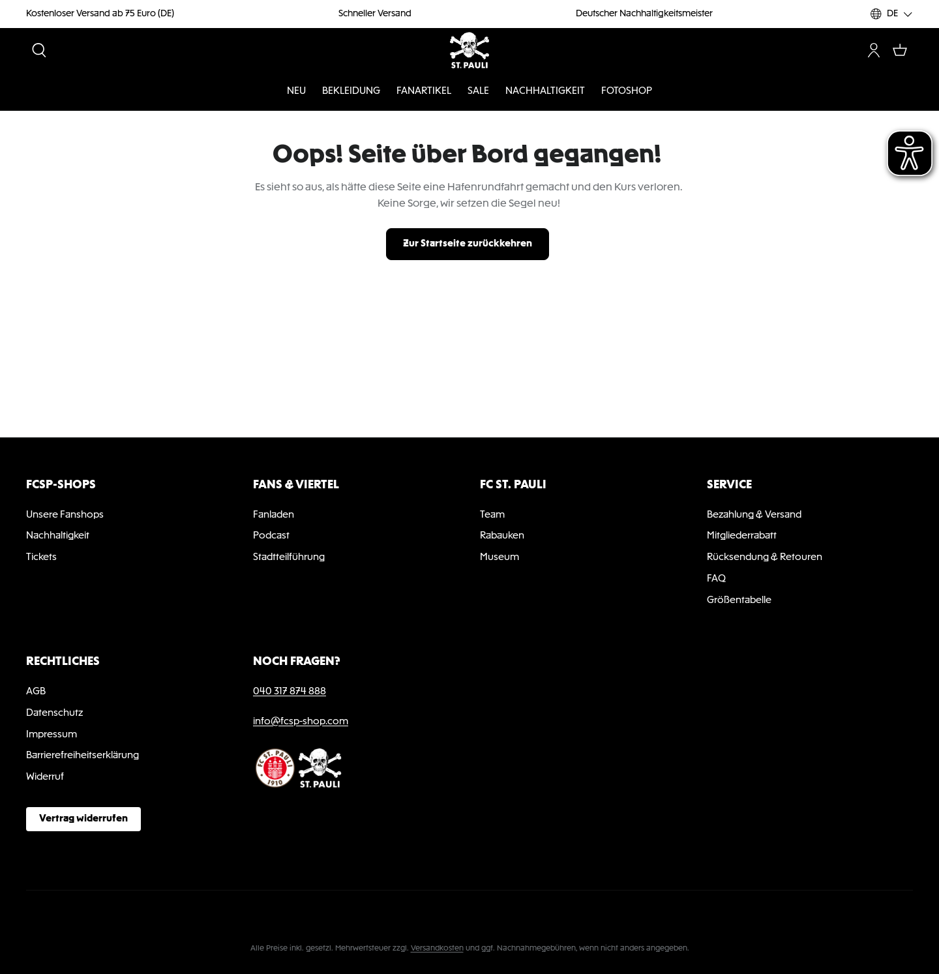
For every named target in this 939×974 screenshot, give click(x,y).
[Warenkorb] (900, 50)
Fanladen (273, 515)
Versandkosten (437, 948)
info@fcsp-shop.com (300, 721)
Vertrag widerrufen (83, 818)
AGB (36, 691)
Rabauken (502, 535)
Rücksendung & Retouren (764, 557)
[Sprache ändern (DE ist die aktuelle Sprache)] (892, 14)
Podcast (271, 535)
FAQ (716, 578)
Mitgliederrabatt (742, 535)
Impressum (51, 734)
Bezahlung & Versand (754, 515)
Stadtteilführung (289, 557)
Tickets (41, 557)
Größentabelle (739, 600)
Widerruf (45, 777)
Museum (499, 557)
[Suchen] (39, 50)
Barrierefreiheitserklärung (82, 755)
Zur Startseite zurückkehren (467, 243)
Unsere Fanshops (65, 515)
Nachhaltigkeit (57, 535)
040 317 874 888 (289, 691)
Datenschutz (54, 713)
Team (492, 515)
